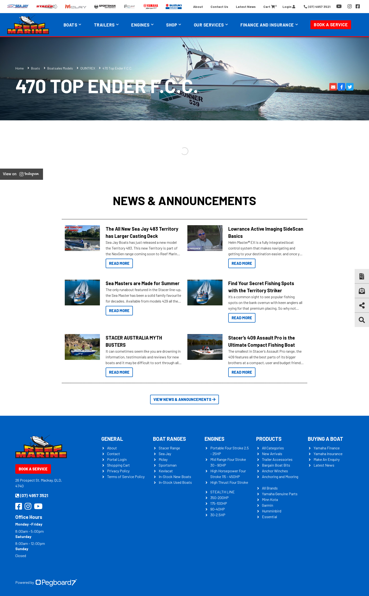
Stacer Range (169, 448)
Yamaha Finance (327, 448)
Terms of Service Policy (126, 476)
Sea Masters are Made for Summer (142, 283)
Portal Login (117, 459)
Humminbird (271, 511)
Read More (119, 263)
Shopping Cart (118, 465)
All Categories (273, 448)
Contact (113, 453)
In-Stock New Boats (175, 476)
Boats (70, 24)
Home (19, 68)
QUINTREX (87, 68)
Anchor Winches (275, 470)
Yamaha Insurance (328, 453)
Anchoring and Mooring (280, 476)
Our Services (209, 24)
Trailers (104, 24)
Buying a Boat (325, 439)
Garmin (267, 505)
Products (269, 439)
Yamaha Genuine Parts (280, 493)
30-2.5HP (217, 514)
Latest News (246, 7)
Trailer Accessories (277, 459)
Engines (140, 24)
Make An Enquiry (327, 459)
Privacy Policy (118, 470)
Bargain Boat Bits (276, 465)
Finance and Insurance (267, 24)
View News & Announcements (184, 399)
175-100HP (218, 503)
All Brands (270, 488)
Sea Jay (165, 453)
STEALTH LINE (222, 492)
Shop (171, 24)
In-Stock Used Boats (175, 482)
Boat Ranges (169, 439)
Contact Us (219, 7)
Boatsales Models (60, 68)
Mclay (163, 459)
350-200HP (219, 497)
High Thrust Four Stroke (229, 482)
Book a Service (331, 24)
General (112, 439)
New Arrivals (272, 453)
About (198, 7)
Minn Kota (270, 499)
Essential (269, 516)
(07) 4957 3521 (31, 495)
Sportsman (168, 465)
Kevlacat (166, 470)
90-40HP (217, 509)
